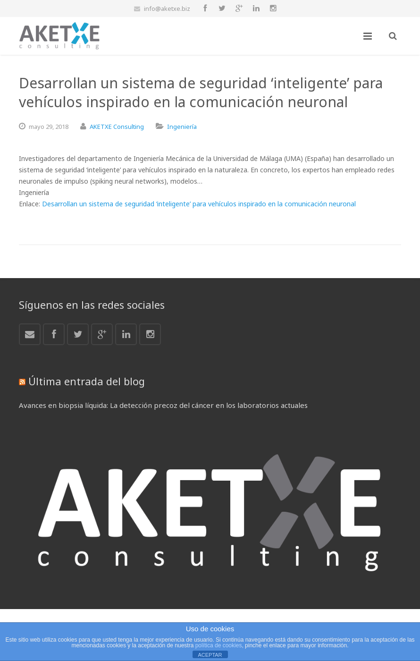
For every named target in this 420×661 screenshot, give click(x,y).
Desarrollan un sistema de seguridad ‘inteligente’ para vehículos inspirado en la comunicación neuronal (199, 203)
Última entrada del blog (86, 381)
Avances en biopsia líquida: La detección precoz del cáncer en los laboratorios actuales (163, 405)
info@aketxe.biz (167, 8)
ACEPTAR (210, 655)
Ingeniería (182, 126)
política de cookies (218, 645)
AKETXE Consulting (117, 126)
